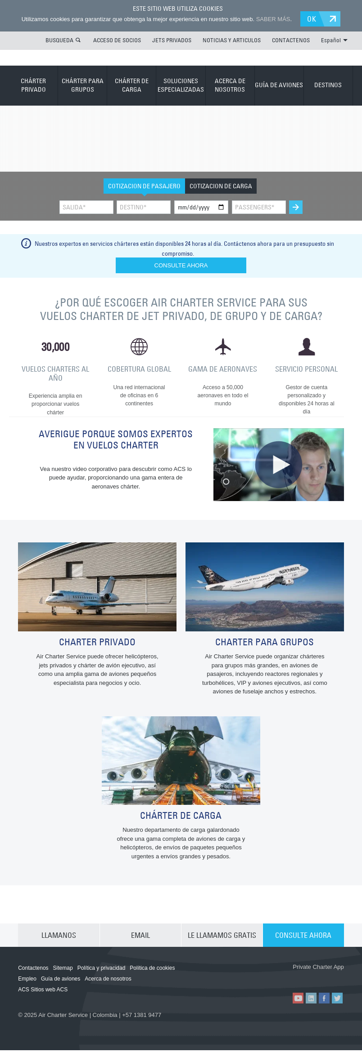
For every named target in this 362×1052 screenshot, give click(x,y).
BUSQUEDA (59, 40)
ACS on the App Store (265, 979)
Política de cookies (152, 970)
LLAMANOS (58, 937)
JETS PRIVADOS (171, 40)
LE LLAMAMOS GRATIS (222, 937)
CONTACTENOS (291, 40)
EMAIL (140, 937)
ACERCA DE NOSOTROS (230, 85)
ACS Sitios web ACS (43, 992)
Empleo (27, 981)
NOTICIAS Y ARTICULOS (232, 40)
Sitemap (63, 970)
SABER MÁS (273, 19)
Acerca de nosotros (108, 981)
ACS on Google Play (319, 979)
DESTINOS (328, 85)
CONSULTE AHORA (303, 937)
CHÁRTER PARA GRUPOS (83, 85)
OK (312, 18)
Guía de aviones (60, 981)
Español (334, 40)
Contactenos (33, 970)
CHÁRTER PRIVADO (33, 85)
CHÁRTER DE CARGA (132, 85)
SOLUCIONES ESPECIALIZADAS (181, 85)
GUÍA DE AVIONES (279, 85)
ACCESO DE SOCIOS (117, 40)
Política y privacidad (101, 970)
